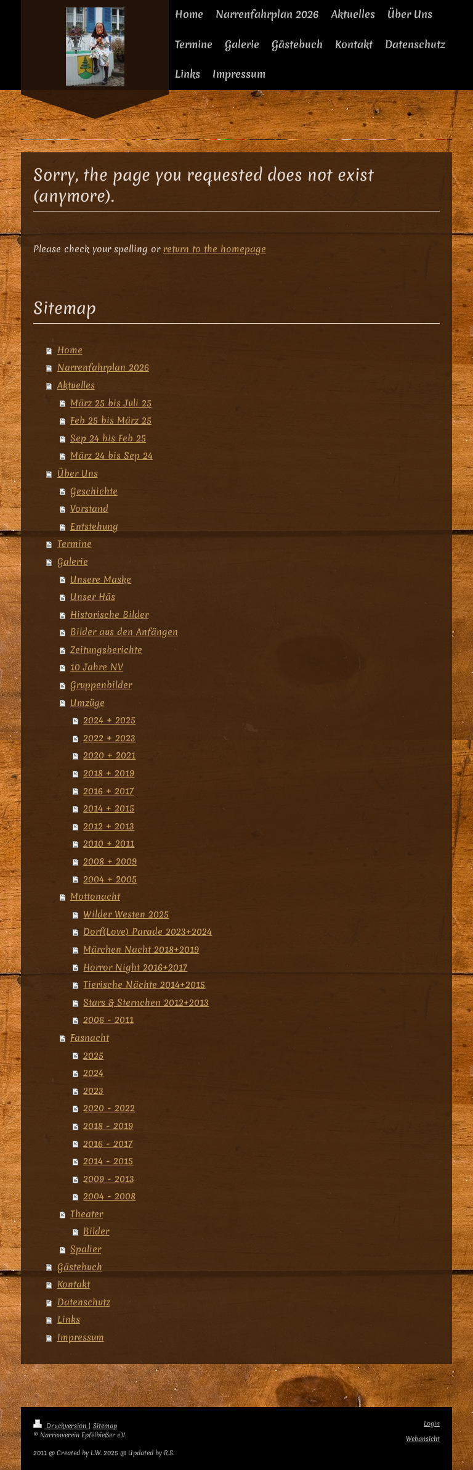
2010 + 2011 (108, 843)
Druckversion (60, 1426)
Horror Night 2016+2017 (135, 967)
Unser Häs (92, 596)
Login (432, 1423)
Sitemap (105, 1426)
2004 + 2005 (110, 879)
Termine (74, 543)
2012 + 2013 (108, 825)
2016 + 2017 (108, 790)
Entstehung (94, 526)
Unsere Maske (100, 579)
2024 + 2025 (109, 719)
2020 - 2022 (109, 1107)
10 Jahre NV (96, 666)
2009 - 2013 (108, 1178)
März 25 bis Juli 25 (111, 402)
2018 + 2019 (108, 772)
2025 (93, 1055)
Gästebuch (79, 1266)
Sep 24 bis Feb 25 (108, 438)
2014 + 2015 (108, 808)
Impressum (80, 1337)
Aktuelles (76, 385)
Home (70, 349)
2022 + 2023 (109, 737)
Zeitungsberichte (106, 649)
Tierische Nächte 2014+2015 (144, 984)
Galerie (72, 561)
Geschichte (94, 491)
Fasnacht (89, 1037)
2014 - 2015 (108, 1160)
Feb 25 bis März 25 (111, 420)
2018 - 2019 (108, 1125)
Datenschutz (83, 1301)
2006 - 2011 (108, 1019)
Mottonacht (95, 896)
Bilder (96, 1231)
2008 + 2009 (110, 861)
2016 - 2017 (107, 1143)
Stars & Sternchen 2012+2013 (146, 1002)
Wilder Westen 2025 (126, 914)
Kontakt (73, 1284)
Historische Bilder (109, 614)
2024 (93, 1072)
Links (68, 1319)
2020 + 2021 (109, 755)
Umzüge (87, 702)
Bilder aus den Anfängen (124, 631)
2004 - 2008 (109, 1195)
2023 (93, 1090)
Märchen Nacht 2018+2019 (141, 949)
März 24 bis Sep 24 (111, 455)
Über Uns (77, 473)
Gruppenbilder (101, 684)
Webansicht (423, 1438)
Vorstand (89, 508)
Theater (86, 1213)
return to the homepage (214, 248)
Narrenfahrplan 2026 (103, 367)
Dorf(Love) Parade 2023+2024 (147, 931)
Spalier (85, 1248)
